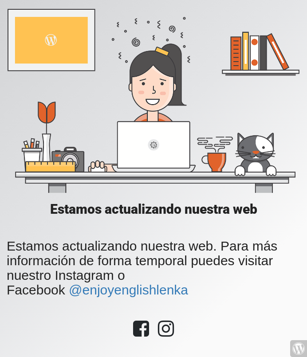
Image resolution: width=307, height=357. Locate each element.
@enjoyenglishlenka (128, 289)
